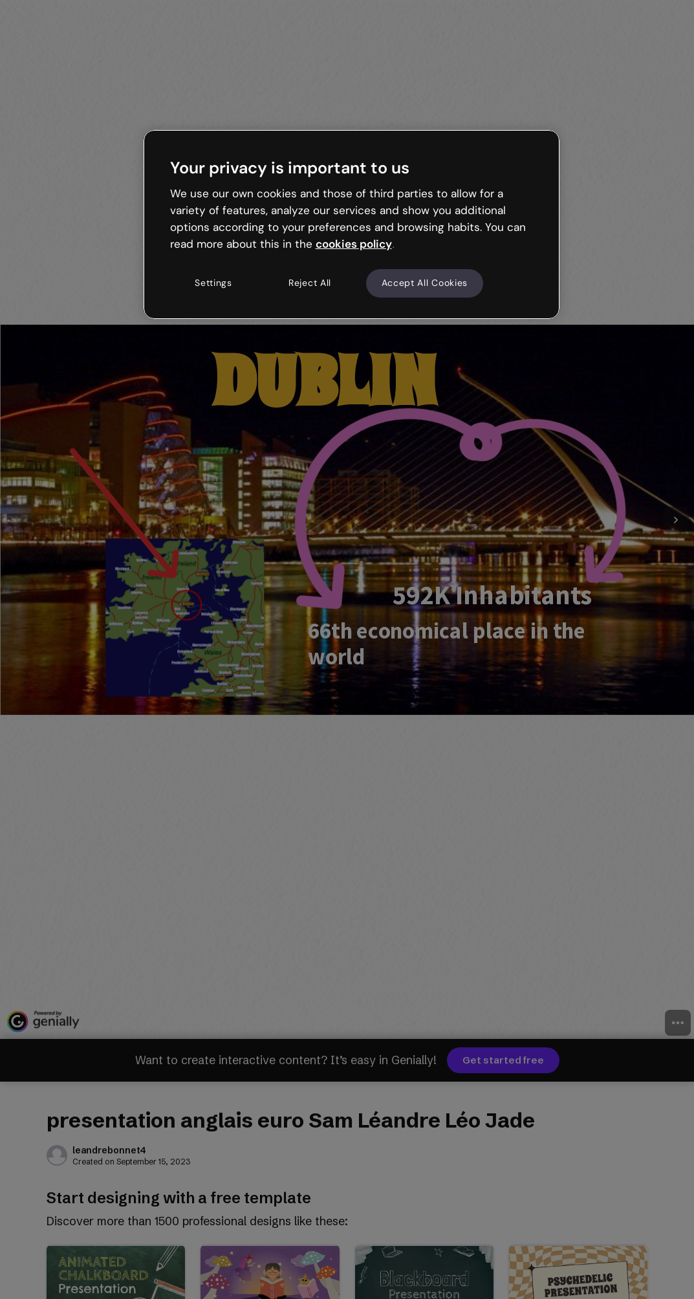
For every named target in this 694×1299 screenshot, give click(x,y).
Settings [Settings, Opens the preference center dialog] (213, 283)
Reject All (309, 283)
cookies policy (354, 244)
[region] (352, 224)
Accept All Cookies (425, 283)
